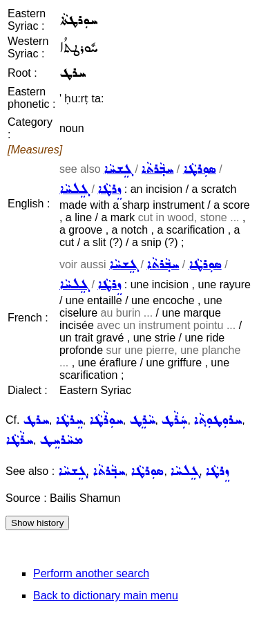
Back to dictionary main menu (105, 595)
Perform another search (91, 573)
